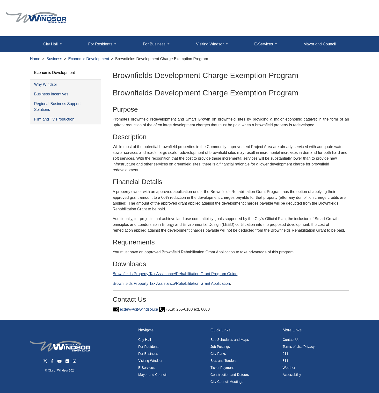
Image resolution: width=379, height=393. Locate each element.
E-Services (146, 368)
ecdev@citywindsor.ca (139, 309)
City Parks (218, 354)
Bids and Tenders (224, 361)
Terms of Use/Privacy (298, 347)
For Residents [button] (100, 44)
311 (285, 361)
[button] (364, 9)
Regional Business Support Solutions (57, 107)
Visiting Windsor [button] (210, 44)
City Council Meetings (227, 382)
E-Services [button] (264, 44)
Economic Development (88, 59)
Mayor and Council (320, 44)
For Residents (148, 347)
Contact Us (291, 340)
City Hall (144, 340)
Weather (289, 368)
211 (285, 354)
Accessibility (292, 375)
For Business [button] (155, 44)
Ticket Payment (222, 368)
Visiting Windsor (150, 361)
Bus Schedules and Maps (230, 340)
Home (35, 59)
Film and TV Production (54, 119)
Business (54, 59)
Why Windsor (45, 84)
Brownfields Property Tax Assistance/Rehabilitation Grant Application (171, 283)
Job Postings (220, 347)
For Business (148, 354)
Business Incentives (51, 94)
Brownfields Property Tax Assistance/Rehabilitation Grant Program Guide (175, 274)
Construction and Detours (230, 375)
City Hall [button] (51, 44)
